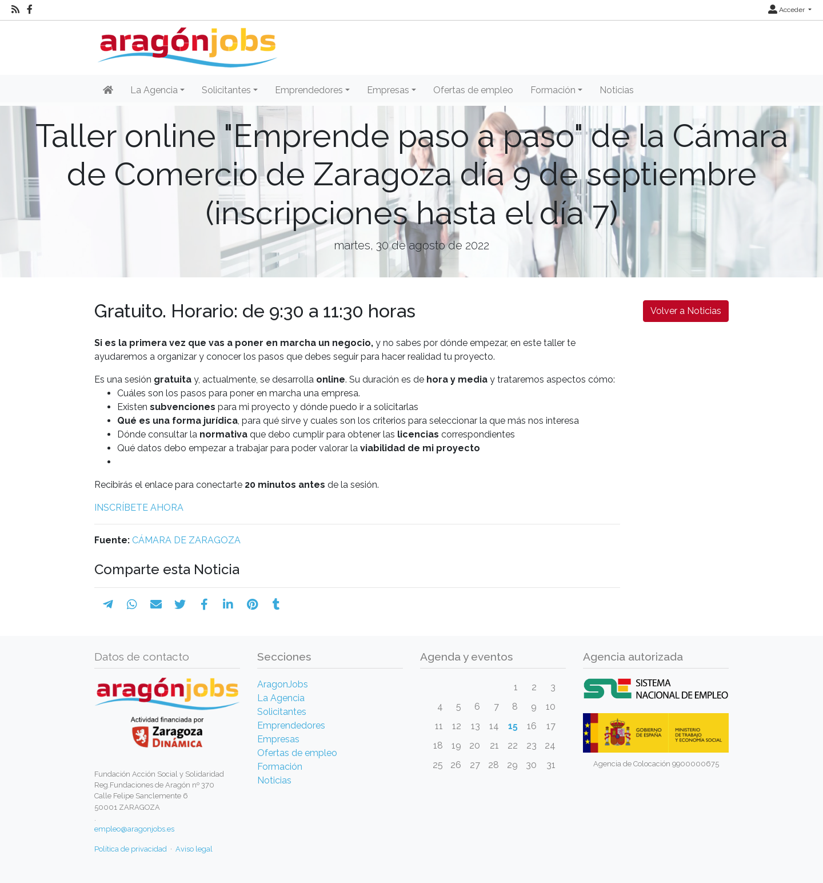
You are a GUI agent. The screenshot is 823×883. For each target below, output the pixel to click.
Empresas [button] (388, 90)
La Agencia (281, 698)
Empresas (278, 739)
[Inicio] (186, 43)
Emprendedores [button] (309, 90)
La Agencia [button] (154, 90)
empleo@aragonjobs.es (134, 829)
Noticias (617, 90)
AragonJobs (282, 684)
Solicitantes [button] (226, 90)
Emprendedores (291, 725)
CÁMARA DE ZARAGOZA (186, 540)
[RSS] (15, 10)
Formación (279, 766)
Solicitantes (281, 711)
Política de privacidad (130, 849)
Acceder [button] (787, 10)
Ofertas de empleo (473, 90)
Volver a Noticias (685, 310)
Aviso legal (194, 849)
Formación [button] (553, 90)
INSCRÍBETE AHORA (138, 507)
